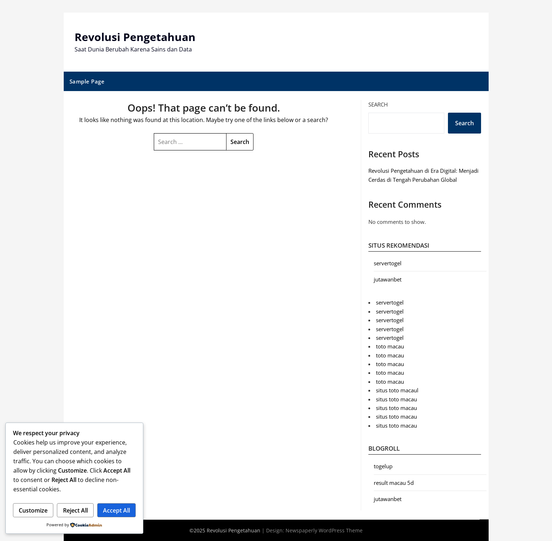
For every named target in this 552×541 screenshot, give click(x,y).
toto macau (390, 346)
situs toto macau (396, 399)
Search (378, 104)
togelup (383, 466)
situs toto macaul (397, 390)
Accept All (116, 510)
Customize (33, 510)
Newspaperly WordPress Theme (324, 530)
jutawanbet (387, 279)
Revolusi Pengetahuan (135, 37)
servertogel (387, 263)
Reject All (75, 510)
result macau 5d (394, 482)
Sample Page (87, 81)
